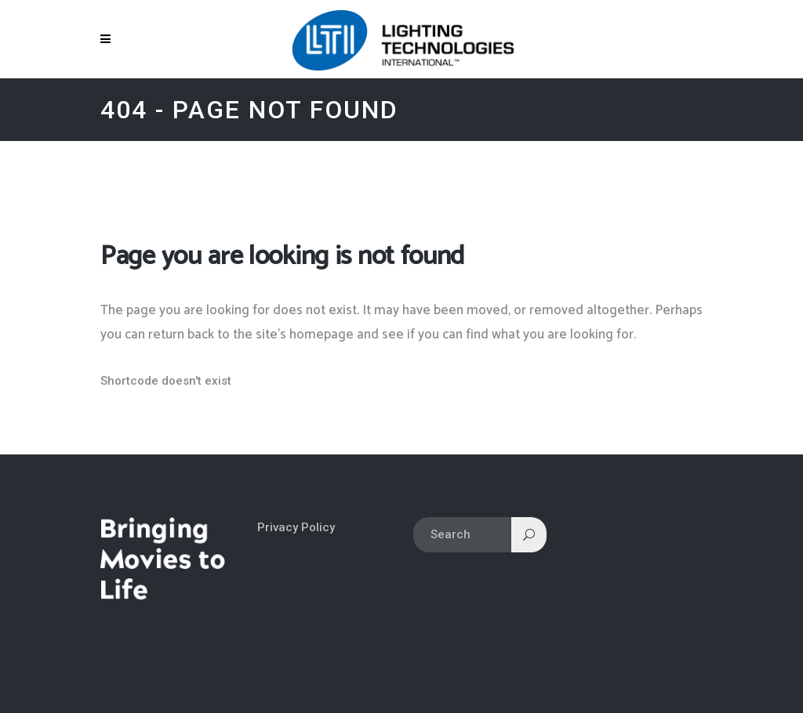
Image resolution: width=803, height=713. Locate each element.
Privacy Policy (296, 527)
